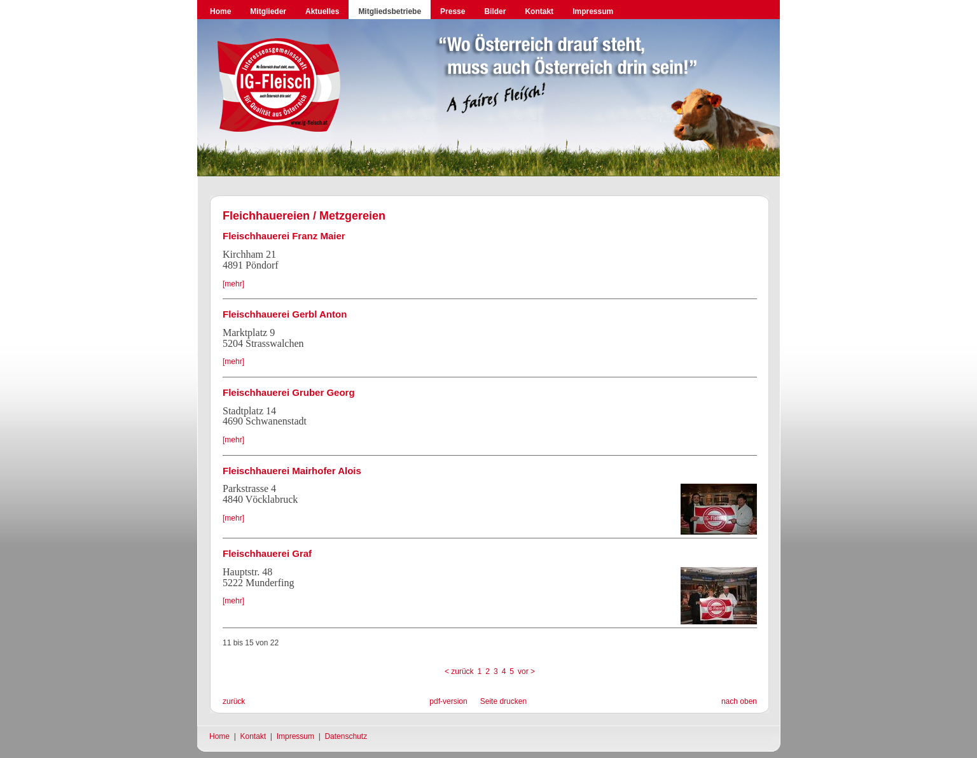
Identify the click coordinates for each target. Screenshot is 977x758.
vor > (526, 671)
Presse (452, 11)
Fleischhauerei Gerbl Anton (285, 314)
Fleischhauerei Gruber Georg (289, 392)
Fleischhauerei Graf (267, 553)
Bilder (495, 11)
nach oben (739, 701)
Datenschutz (345, 736)
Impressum (592, 11)
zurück (234, 701)
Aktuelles (322, 11)
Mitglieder (268, 11)
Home (220, 11)
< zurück (459, 671)
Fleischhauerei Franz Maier (284, 235)
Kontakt (539, 11)
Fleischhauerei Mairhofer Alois (292, 470)
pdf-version (448, 701)
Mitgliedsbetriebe (389, 11)
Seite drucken (503, 701)
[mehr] (233, 283)
